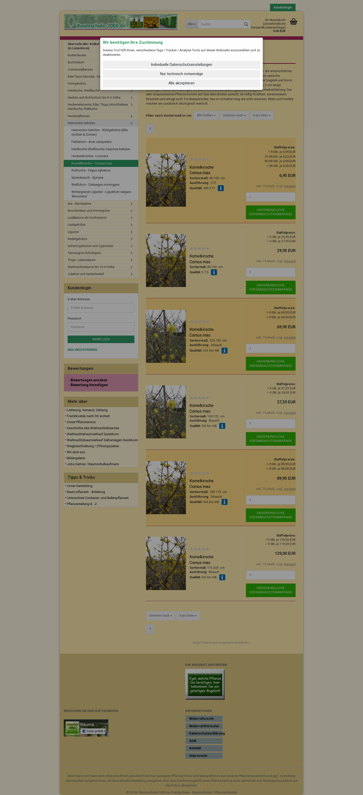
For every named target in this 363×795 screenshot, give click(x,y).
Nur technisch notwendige (181, 74)
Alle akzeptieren (181, 83)
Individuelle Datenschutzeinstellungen (181, 64)
